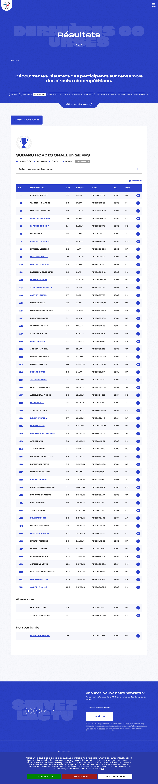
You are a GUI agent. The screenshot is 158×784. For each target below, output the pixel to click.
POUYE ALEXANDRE (40, 639)
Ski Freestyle (126, 97)
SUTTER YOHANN (38, 298)
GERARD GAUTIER (39, 583)
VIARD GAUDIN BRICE (41, 291)
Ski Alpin (16, 97)
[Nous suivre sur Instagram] (44, 710)
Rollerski (78, 97)
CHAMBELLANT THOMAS (42, 437)
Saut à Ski (91, 97)
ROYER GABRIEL (38, 421)
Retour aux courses (27, 123)
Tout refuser (79, 776)
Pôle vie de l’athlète (115, 750)
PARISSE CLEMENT (39, 229)
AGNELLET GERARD (40, 222)
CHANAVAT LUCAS (39, 260)
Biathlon (28, 97)
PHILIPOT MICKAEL (40, 245)
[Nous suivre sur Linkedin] (69, 710)
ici (112, 724)
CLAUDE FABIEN (38, 283)
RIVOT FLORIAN (38, 345)
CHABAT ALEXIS (38, 483)
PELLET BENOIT (38, 521)
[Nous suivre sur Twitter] (32, 710)
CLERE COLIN (37, 406)
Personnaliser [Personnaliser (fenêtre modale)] (115, 776)
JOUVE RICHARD (38, 383)
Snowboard (142, 97)
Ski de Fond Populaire (60, 97)
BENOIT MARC (37, 429)
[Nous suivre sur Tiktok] (57, 710)
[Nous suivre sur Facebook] (20, 710)
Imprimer (135, 184)
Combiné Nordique (108, 97)
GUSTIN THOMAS (38, 590)
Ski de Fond (42, 97)
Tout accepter (44, 776)
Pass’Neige (67, 750)
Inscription (136, 711)
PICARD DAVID (37, 375)
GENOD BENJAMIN (39, 537)
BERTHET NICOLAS (39, 268)
